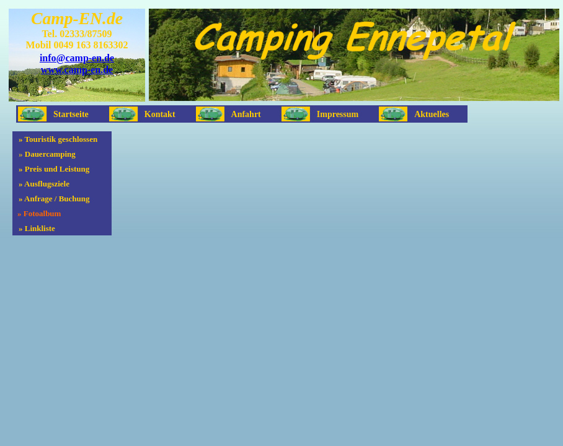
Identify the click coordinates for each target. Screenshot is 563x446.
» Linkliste (37, 228)
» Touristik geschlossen (58, 139)
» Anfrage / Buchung (54, 198)
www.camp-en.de (77, 69)
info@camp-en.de (77, 58)
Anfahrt (246, 114)
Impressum (337, 114)
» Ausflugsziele (44, 183)
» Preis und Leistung (54, 168)
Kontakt (159, 114)
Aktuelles (431, 114)
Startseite (71, 114)
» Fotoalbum (39, 213)
